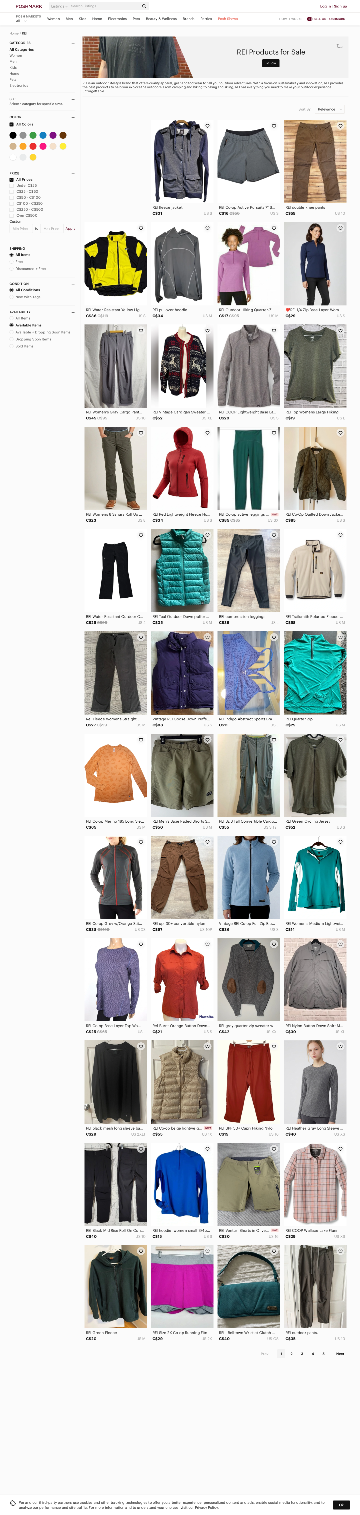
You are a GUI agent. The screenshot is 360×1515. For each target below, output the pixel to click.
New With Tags (25, 297)
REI (24, 33)
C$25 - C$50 (24, 191)
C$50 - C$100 (25, 197)
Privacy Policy (206, 1507)
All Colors (21, 124)
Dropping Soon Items (30, 339)
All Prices (21, 179)
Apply (70, 228)
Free (16, 261)
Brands (188, 18)
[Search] (104, 6)
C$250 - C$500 (26, 209)
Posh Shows (228, 18)
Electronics (117, 18)
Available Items (26, 325)
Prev (265, 1354)
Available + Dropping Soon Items (40, 332)
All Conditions (25, 290)
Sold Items (22, 346)
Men (69, 18)
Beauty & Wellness (161, 18)
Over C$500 (24, 215)
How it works (291, 19)
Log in (325, 6)
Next (340, 1354)
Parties (206, 18)
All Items (20, 254)
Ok (341, 1505)
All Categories (22, 49)
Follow (271, 63)
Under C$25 (23, 185)
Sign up (340, 6)
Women (53, 18)
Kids (82, 18)
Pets (136, 18)
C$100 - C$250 (26, 203)
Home (97, 18)
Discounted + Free (28, 268)
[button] (60, 6)
